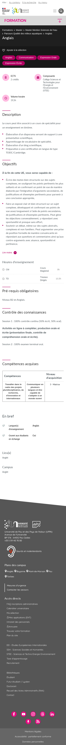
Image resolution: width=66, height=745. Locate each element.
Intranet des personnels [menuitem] (18, 622)
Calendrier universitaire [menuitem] (18, 608)
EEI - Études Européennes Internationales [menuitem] (27, 645)
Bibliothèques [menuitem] (13, 672)
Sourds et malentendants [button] (24, 551)
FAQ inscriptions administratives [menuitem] (22, 604)
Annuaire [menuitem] (12, 626)
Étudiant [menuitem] (11, 677)
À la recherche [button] (29, 2)
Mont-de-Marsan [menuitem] (36, 571)
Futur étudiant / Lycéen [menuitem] (18, 681)
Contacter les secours (17, 589)
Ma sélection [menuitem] (13, 613)
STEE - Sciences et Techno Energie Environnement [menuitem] (31, 654)
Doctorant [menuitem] (11, 686)
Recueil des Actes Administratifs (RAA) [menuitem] (25, 690)
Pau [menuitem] (50, 571)
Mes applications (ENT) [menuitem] (19, 617)
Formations (7, 30)
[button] (57, 20)
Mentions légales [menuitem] (33, 731)
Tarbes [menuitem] (10, 576)
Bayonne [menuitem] (20, 571)
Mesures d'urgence (16, 585)
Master (19, 30)
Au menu (42, 2)
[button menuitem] (61, 11)
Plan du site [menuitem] (12, 635)
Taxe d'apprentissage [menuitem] (17, 658)
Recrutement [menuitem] (13, 663)
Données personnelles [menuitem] (33, 741)
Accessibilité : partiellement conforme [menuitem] (33, 736)
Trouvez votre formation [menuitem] (18, 631)
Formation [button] (15, 20)
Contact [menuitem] (10, 695)
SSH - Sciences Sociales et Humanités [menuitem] (25, 649)
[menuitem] (14, 714)
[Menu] (54, 11)
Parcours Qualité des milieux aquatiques (23, 33)
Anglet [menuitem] (10, 571)
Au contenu (14, 2)
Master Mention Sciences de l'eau (41, 30)
